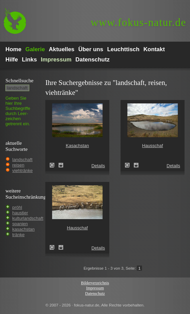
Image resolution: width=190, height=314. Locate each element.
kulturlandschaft (27, 218)
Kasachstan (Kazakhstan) (54, 165)
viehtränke (22, 170)
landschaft (22, 159)
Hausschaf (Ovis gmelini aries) (129, 165)
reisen (18, 165)
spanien (20, 223)
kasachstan (23, 229)
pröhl (17, 207)
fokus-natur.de (138, 22)
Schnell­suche (19, 80)
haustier (20, 212)
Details (98, 165)
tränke (18, 234)
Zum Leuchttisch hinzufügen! (61, 165)
